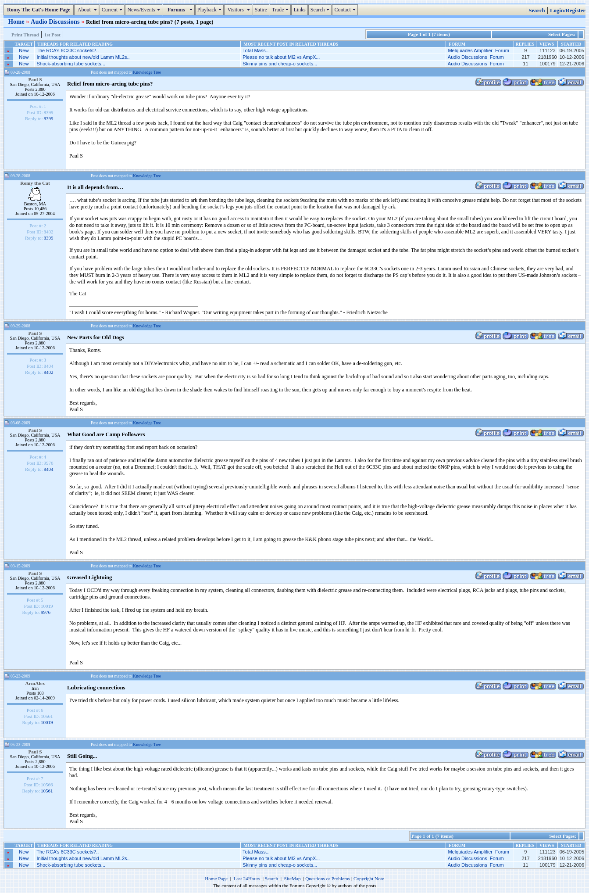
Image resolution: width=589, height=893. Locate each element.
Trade (281, 10)
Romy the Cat (35, 183)
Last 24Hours (246, 878)
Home (17, 21)
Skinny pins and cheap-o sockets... (280, 63)
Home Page (216, 878)
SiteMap (292, 878)
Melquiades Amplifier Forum (478, 50)
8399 (49, 118)
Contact (345, 10)
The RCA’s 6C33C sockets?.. (67, 50)
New (24, 50)
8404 (49, 469)
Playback (210, 10)
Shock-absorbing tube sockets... (70, 63)
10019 (47, 722)
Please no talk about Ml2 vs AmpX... (281, 57)
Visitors (239, 10)
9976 (45, 612)
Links (299, 10)
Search (321, 10)
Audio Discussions (56, 21)
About (87, 10)
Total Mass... (256, 50)
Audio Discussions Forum (476, 57)
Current (113, 10)
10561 (47, 790)
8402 (49, 372)
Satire (261, 10)
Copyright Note (368, 878)
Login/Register (567, 10)
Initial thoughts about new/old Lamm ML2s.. (82, 57)
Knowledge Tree (147, 72)
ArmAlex (35, 683)
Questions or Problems (327, 878)
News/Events (144, 10)
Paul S (35, 79)
